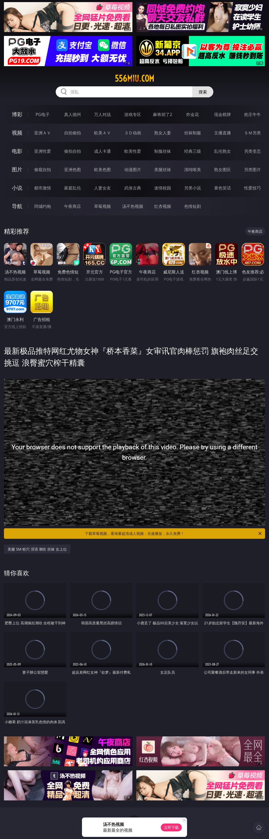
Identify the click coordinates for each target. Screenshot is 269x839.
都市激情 (42, 188)
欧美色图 (102, 169)
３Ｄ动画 (132, 133)
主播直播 (222, 133)
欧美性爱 (132, 151)
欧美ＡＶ (102, 133)
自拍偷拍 (72, 133)
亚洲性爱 (42, 151)
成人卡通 (102, 151)
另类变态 (252, 151)
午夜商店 (72, 206)
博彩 (17, 114)
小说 (17, 187)
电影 (17, 151)
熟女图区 (222, 169)
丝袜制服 (192, 133)
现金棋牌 (222, 114)
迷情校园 (162, 188)
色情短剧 (192, 206)
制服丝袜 (162, 151)
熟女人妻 (162, 133)
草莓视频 (102, 206)
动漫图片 (132, 169)
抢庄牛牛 (252, 114)
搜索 (203, 92)
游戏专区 (132, 114)
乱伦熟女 (222, 151)
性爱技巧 (252, 188)
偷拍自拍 (72, 151)
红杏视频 (162, 206)
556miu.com (134, 78)
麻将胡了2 (162, 114)
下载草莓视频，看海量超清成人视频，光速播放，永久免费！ (173, 533)
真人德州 (72, 114)
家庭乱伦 (72, 188)
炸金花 (192, 114)
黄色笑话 (222, 188)
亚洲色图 (72, 169)
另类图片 (252, 169)
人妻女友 (102, 188)
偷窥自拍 (42, 169)
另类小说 (192, 188)
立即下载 (171, 827)
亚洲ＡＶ (42, 133)
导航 (17, 206)
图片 (17, 169)
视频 (17, 132)
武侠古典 (132, 188)
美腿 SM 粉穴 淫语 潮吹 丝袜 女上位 (37, 549)
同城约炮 (42, 206)
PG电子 (42, 114)
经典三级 (192, 151)
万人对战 (102, 114)
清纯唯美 (192, 169)
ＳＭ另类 (252, 133)
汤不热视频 (132, 206)
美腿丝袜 (162, 169)
